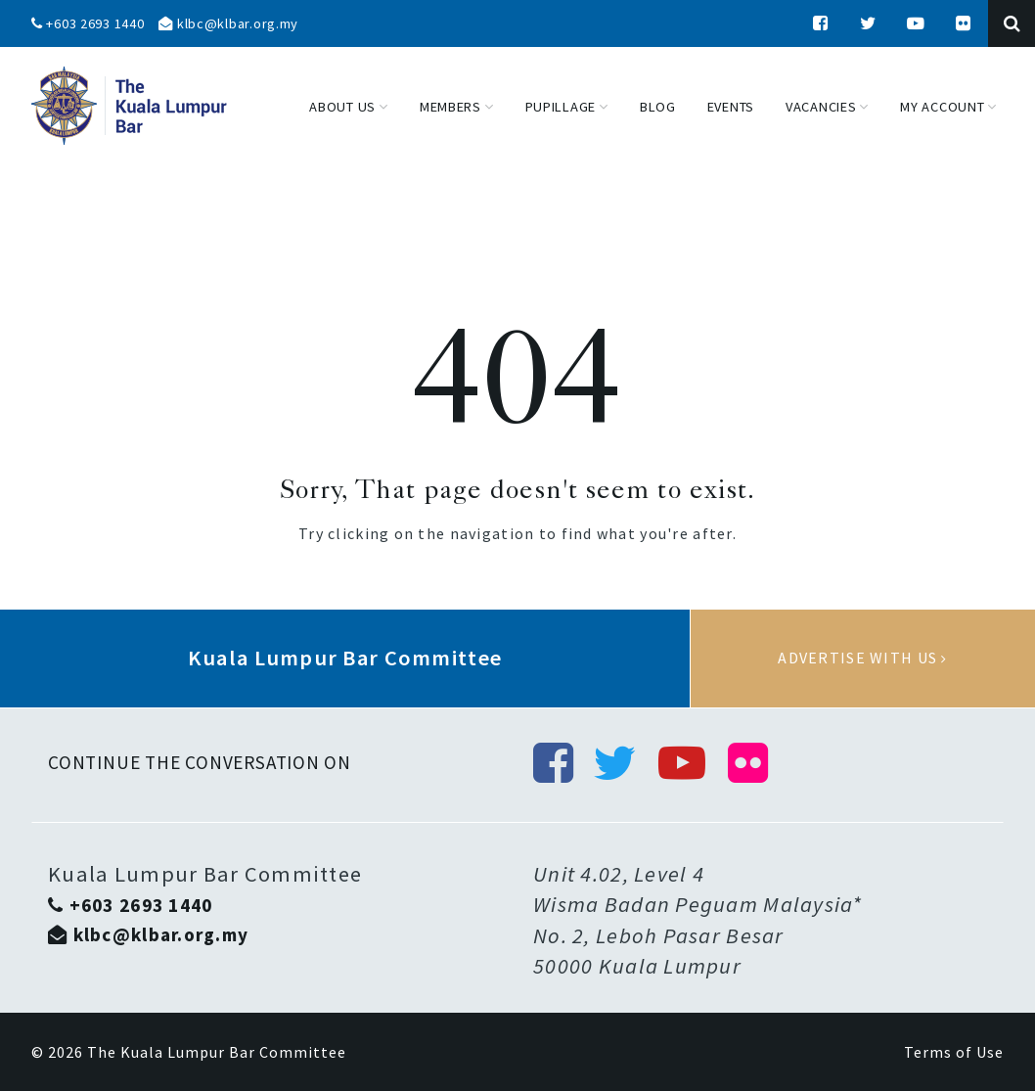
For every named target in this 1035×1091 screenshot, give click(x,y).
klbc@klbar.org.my (228, 23)
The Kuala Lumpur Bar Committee (216, 1052)
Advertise (863, 658)
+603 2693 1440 (88, 23)
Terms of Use (954, 1052)
